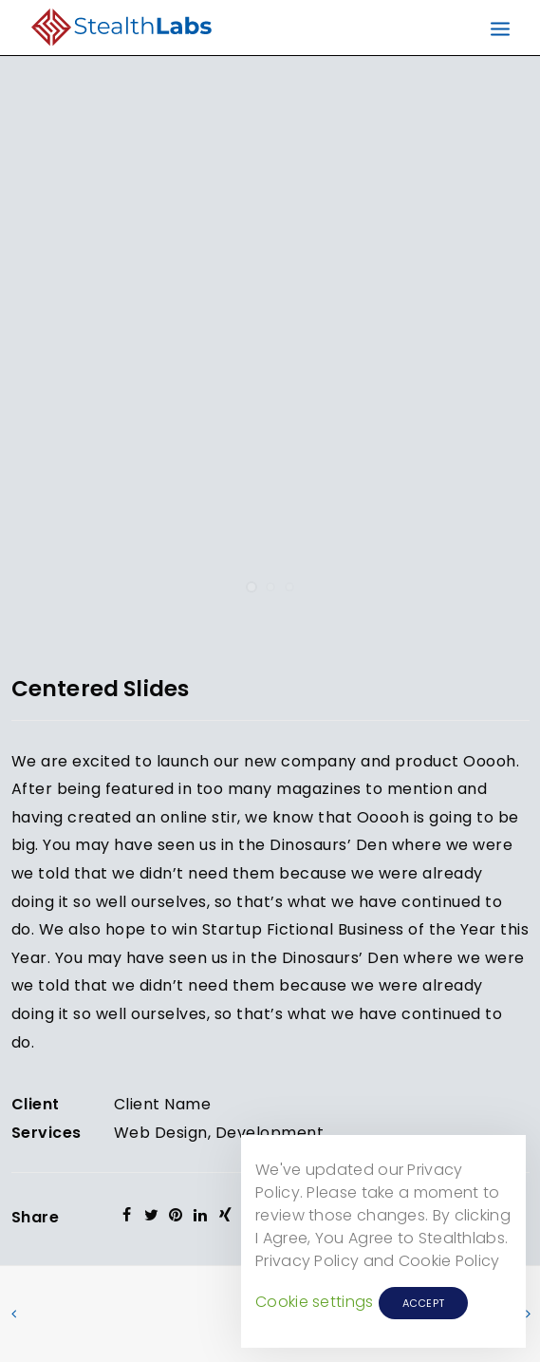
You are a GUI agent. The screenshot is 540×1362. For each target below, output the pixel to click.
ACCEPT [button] (423, 1303)
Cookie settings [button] (314, 1302)
